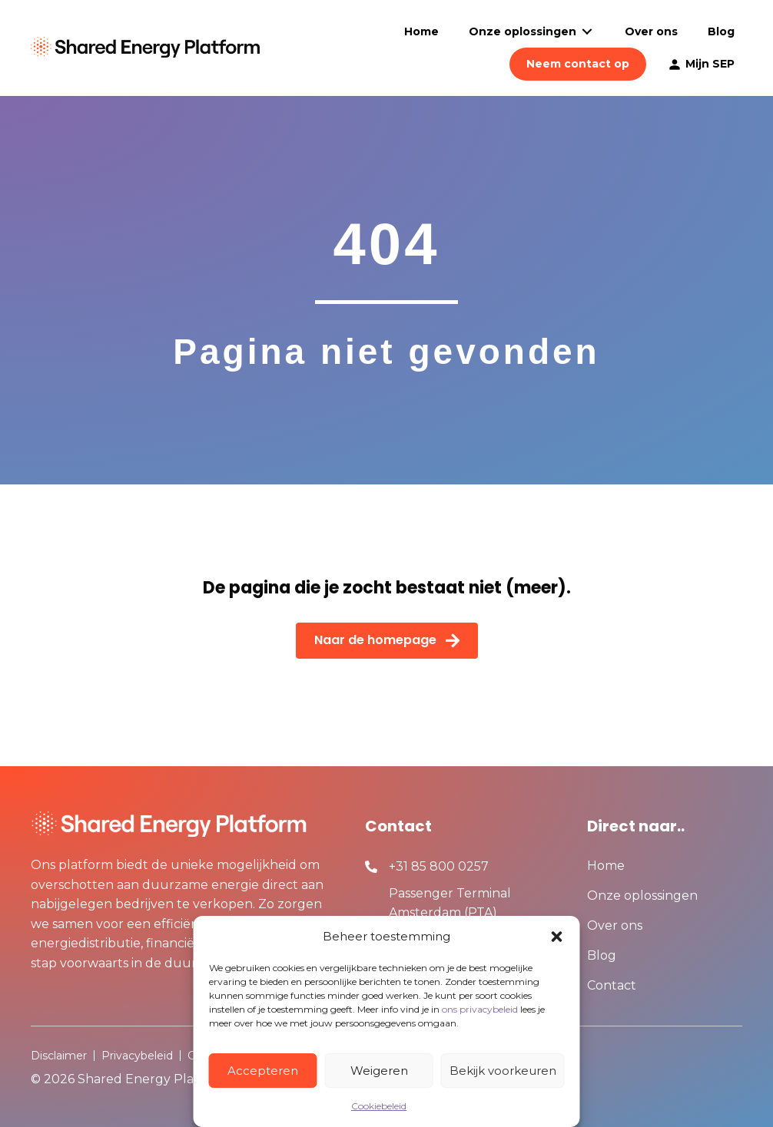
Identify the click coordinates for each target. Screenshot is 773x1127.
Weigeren (379, 1070)
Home (606, 866)
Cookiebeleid (378, 1106)
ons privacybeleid (480, 1009)
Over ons (614, 926)
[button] (557, 936)
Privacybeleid (137, 1055)
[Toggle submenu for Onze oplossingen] (587, 32)
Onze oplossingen (642, 896)
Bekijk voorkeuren (503, 1070)
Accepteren (262, 1070)
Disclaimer (59, 1055)
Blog (601, 956)
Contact (611, 986)
